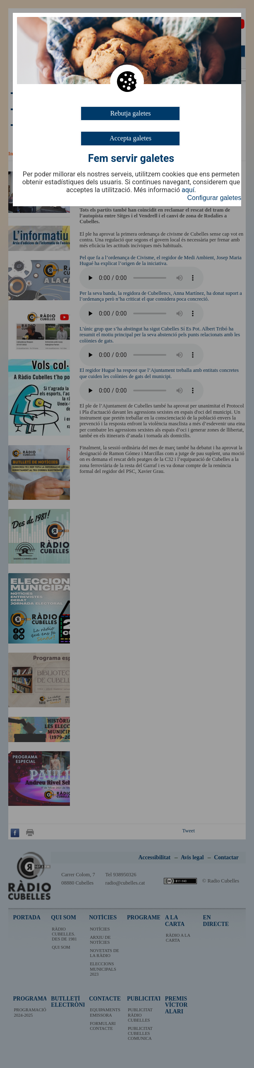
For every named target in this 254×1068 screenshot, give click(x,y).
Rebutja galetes (130, 113)
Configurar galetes (214, 197)
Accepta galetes (130, 138)
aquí (188, 190)
